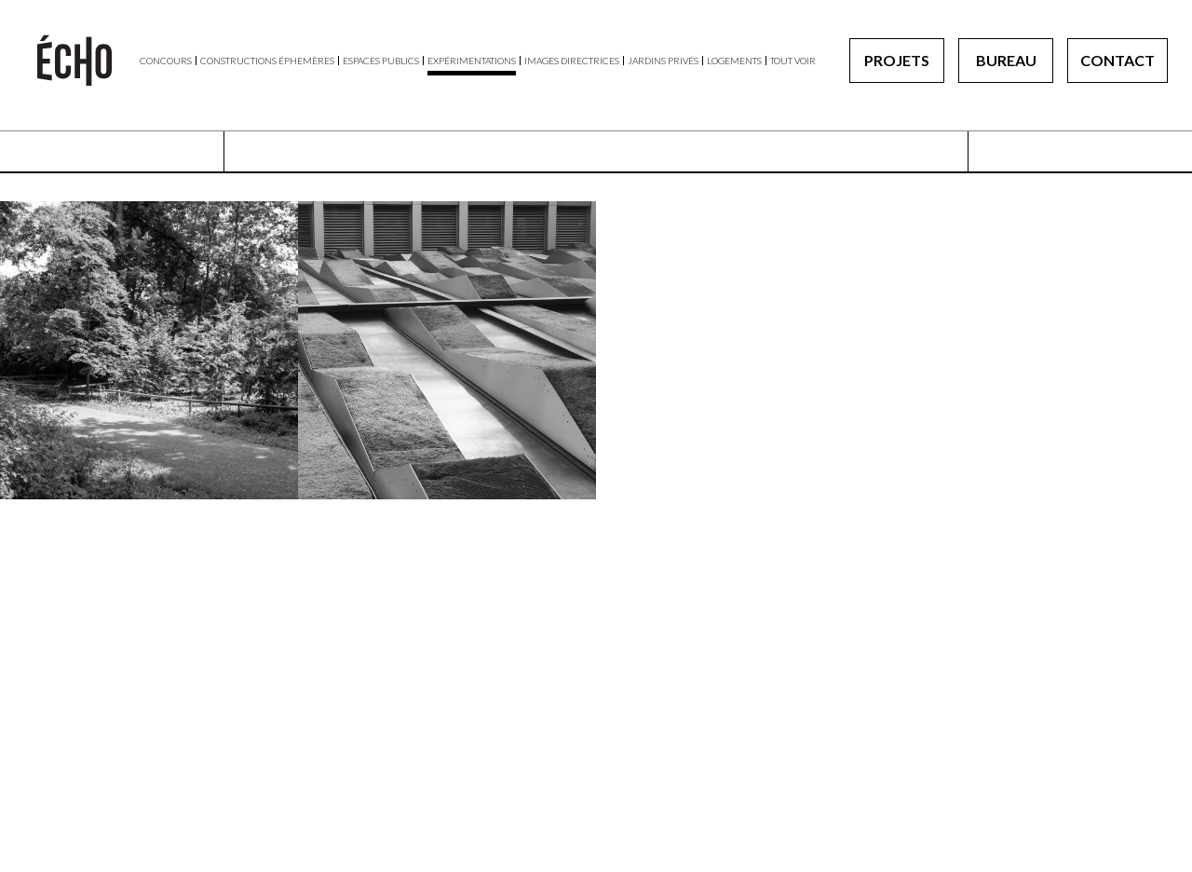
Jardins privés (663, 60)
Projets (896, 60)
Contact (1117, 60)
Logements (734, 60)
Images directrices (571, 60)
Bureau (1006, 60)
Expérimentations (471, 60)
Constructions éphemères (267, 60)
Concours (166, 60)
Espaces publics (381, 60)
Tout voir (793, 60)
